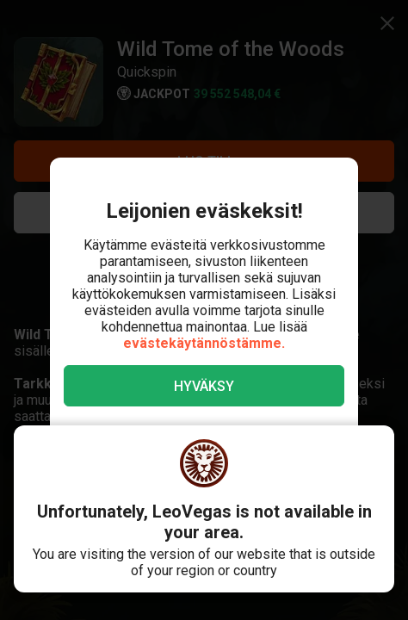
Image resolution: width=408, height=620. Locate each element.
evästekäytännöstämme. (204, 343)
